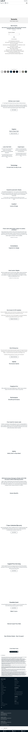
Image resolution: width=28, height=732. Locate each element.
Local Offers (16, 683)
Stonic (2, 683)
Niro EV (2, 694)
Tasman (2, 702)
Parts (15, 690)
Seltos (2, 684)
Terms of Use (17, 703)
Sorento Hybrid (3, 690)
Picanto (2, 680)
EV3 (1, 695)
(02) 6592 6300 (5, 714)
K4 (1, 681)
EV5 (1, 698)
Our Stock (16, 680)
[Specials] (23, 731)
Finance (16, 684)
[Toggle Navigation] (26, 3)
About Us (16, 699)
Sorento (2, 688)
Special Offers (17, 681)
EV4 (1, 697)
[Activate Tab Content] (2, 72)
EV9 (1, 701)
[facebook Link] (1, 707)
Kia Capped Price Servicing (19, 693)
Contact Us (16, 697)
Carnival (2, 691)
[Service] (14, 731)
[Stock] (4, 731)
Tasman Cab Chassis (4, 704)
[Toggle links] (4, 728)
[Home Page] (3, 1)
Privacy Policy (17, 702)
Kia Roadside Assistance (18, 694)
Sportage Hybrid (3, 687)
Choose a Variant (14, 33)
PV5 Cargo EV (3, 705)
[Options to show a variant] (14, 34)
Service (16, 689)
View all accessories (13, 651)
